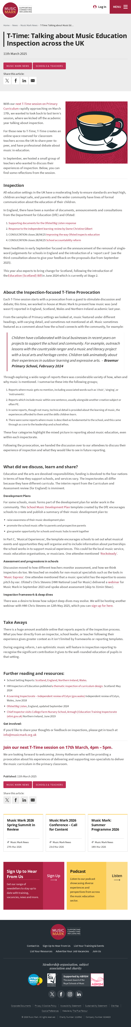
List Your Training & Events (89, 946)
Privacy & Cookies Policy (45, 1005)
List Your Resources (41, 951)
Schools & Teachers (49, 65)
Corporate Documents (21, 1005)
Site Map (115, 1005)
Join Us (96, 951)
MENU (117, 7)
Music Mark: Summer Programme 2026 (105, 825)
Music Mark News (17, 65)
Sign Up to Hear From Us (56, 946)
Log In (102, 7)
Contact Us (33, 946)
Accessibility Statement (70, 1005)
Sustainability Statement (96, 1005)
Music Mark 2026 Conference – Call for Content (63, 825)
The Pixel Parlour (80, 1010)
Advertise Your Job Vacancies (72, 951)
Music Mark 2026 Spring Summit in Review (21, 825)
